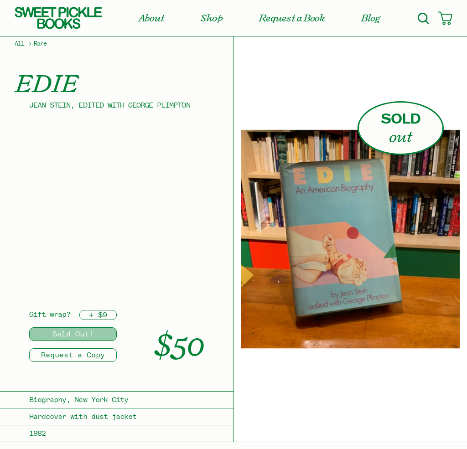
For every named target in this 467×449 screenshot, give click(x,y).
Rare (40, 43)
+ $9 (98, 315)
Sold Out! (72, 334)
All (19, 43)
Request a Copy (73, 355)
